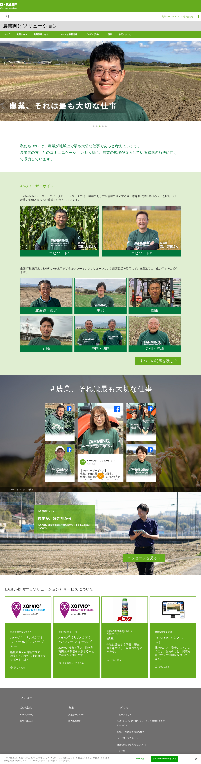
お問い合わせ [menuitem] (125, 34)
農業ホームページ (170, 16)
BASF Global (26, 721)
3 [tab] (100, 127)
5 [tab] (106, 127)
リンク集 (121, 751)
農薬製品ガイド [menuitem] (41, 34)
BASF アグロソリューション (100, 460)
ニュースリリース (125, 714)
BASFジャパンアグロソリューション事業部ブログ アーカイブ (141, 723)
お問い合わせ (187, 16)
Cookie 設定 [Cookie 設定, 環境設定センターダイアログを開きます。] (139, 759)
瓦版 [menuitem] (110, 34)
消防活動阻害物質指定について (132, 744)
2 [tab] (97, 127)
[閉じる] (196, 758)
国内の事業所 (74, 721)
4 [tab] (103, 127)
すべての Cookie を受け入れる (164, 759)
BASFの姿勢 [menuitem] (93, 34)
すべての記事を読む (157, 361)
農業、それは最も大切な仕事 (130, 731)
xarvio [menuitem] (6, 34)
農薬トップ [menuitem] (21, 34)
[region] (100, 759)
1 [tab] (94, 127)
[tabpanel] (100, 81)
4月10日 (91, 463)
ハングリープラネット (127, 738)
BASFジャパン (27, 714)
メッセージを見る (142, 558)
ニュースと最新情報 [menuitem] (67, 34)
